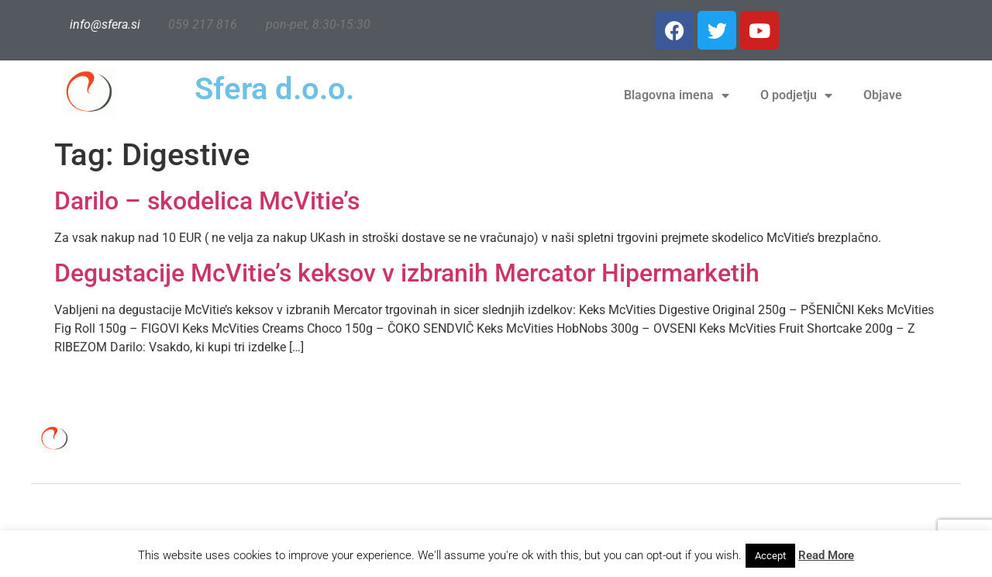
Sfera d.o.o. (274, 89)
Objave (882, 95)
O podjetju (796, 95)
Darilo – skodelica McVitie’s (207, 201)
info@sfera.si (105, 24)
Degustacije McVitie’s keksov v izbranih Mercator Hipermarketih (407, 273)
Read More (826, 555)
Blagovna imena (676, 95)
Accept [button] (770, 555)
